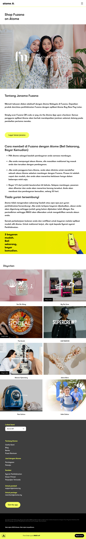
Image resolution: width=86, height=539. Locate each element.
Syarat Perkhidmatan (13, 474)
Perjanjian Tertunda (13, 480)
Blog (7, 448)
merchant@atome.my (13, 495)
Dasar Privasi (10, 477)
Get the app (13, 505)
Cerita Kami (9, 445)
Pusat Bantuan (11, 453)
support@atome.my (13, 488)
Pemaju (8, 465)
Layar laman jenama (17, 135)
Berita (7, 450)
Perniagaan (9, 462)
